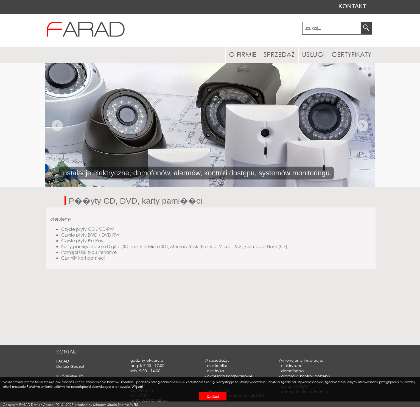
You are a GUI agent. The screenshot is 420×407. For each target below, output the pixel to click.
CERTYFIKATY (351, 54)
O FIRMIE (242, 54)
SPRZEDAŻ (279, 54)
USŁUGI (313, 54)
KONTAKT (352, 6)
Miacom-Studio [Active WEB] (115, 404)
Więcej (136, 386)
